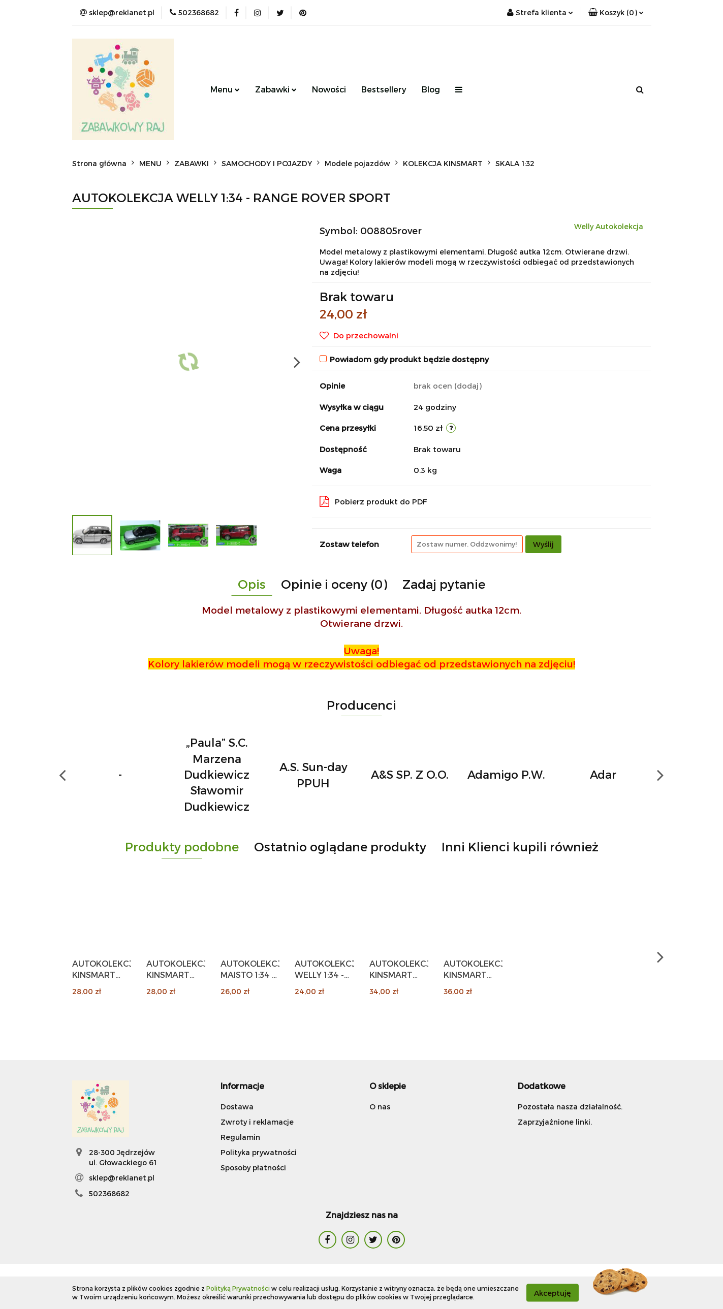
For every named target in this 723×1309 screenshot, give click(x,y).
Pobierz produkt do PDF (373, 501)
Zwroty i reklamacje (257, 1122)
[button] (616, 12)
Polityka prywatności (259, 1152)
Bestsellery (383, 89)
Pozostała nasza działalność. (570, 1106)
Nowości (329, 89)
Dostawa (237, 1106)
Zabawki (276, 89)
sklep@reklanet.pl (121, 1177)
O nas (379, 1106)
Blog (431, 89)
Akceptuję (552, 1292)
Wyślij (543, 544)
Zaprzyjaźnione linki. (555, 1122)
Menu (225, 89)
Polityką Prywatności (238, 1288)
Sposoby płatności (253, 1167)
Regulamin (240, 1137)
